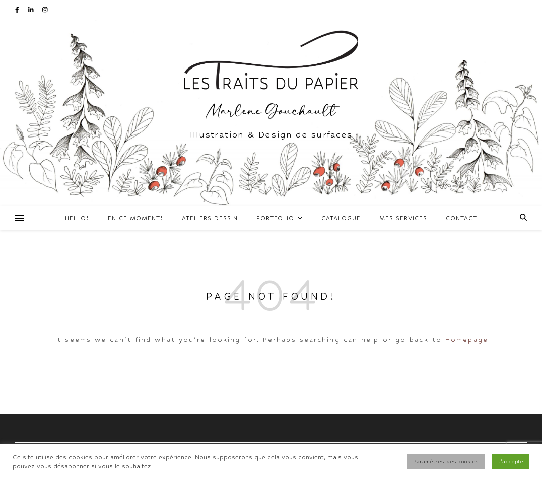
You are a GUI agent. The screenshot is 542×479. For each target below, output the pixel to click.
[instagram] (45, 10)
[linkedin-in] (31, 10)
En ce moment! (135, 218)
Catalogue (341, 218)
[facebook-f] (18, 10)
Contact (461, 218)
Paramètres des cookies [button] (446, 461)
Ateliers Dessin (210, 218)
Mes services (403, 218)
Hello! (77, 218)
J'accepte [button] (510, 461)
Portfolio (275, 218)
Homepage (466, 340)
